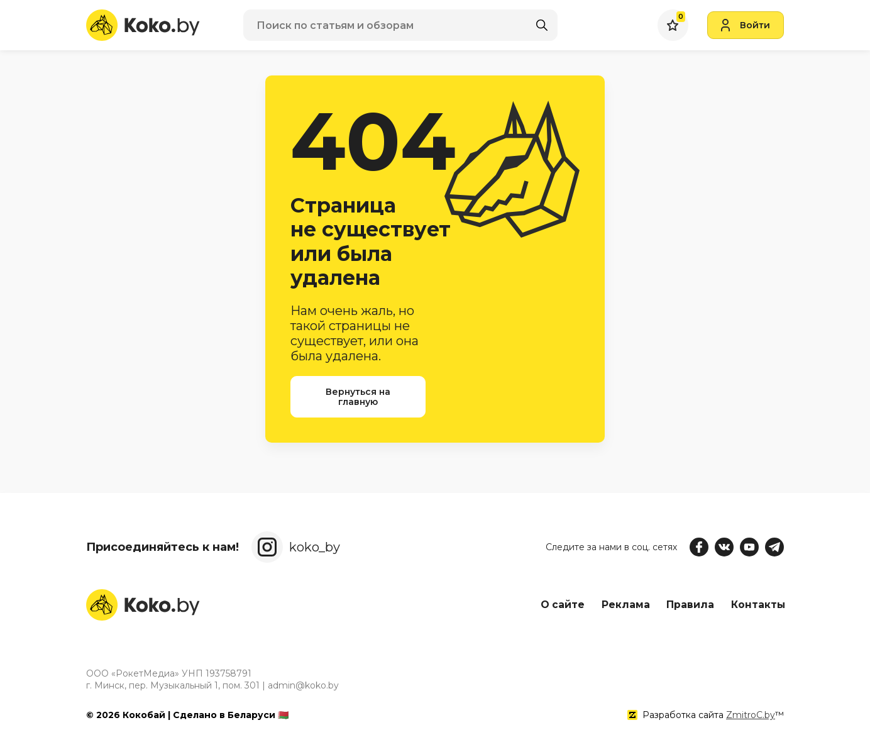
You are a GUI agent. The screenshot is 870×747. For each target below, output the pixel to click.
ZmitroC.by (750, 715)
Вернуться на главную (358, 396)
